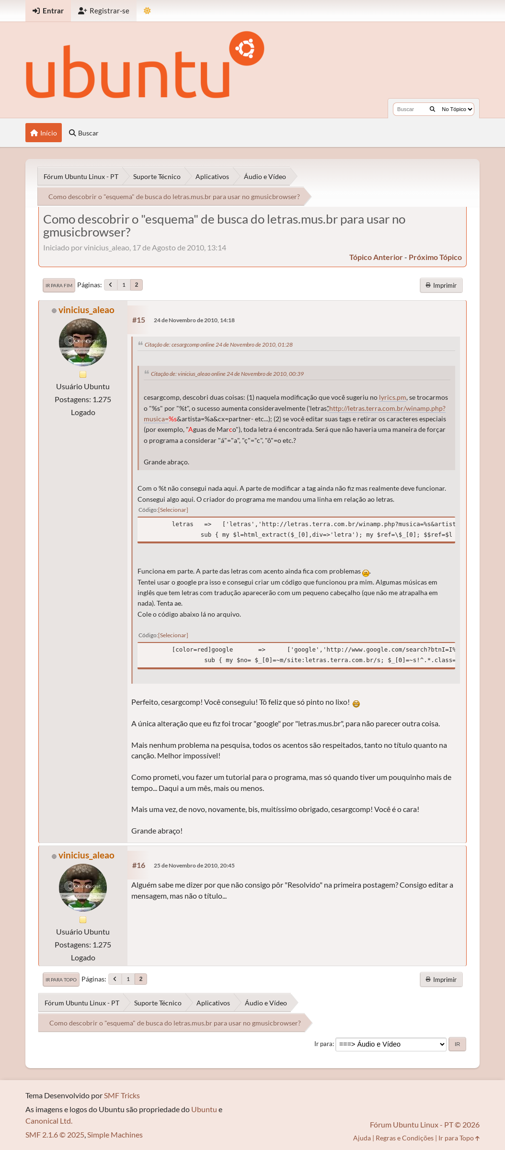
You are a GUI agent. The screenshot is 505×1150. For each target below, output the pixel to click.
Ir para (323, 1044)
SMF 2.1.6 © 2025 (54, 1134)
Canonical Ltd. (48, 1120)
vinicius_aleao (86, 309)
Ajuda (362, 1138)
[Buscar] (432, 109)
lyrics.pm (392, 397)
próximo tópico (435, 256)
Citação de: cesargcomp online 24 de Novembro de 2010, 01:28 (219, 344)
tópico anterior (376, 256)
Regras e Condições (405, 1138)
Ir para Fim (59, 285)
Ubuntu (204, 1109)
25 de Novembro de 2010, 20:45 (194, 865)
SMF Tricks (122, 1095)
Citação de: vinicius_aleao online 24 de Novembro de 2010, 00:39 (227, 373)
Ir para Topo (61, 979)
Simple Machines (115, 1134)
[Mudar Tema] (147, 11)
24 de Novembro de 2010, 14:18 (194, 320)
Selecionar (173, 509)
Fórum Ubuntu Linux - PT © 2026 (425, 1124)
